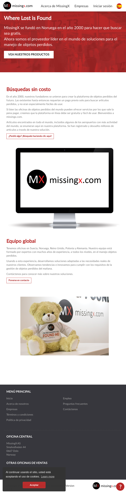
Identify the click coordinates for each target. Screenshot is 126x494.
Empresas (81, 6)
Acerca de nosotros (17, 404)
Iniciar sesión (102, 6)
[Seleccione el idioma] (119, 6)
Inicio (9, 398)
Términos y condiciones (19, 414)
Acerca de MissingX (55, 6)
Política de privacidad (18, 420)
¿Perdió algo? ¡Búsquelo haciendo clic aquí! (30, 136)
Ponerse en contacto (19, 280)
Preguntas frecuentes (75, 404)
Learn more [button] (47, 476)
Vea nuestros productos (28, 54)
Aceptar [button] (34, 485)
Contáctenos (70, 409)
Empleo (67, 398)
